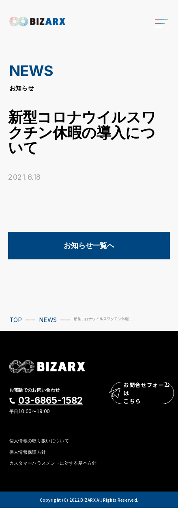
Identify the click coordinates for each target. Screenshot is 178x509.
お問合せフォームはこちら (141, 395)
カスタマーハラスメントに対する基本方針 (53, 464)
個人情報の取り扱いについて (39, 441)
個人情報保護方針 (27, 452)
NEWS (48, 320)
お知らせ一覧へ (89, 245)
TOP (15, 320)
